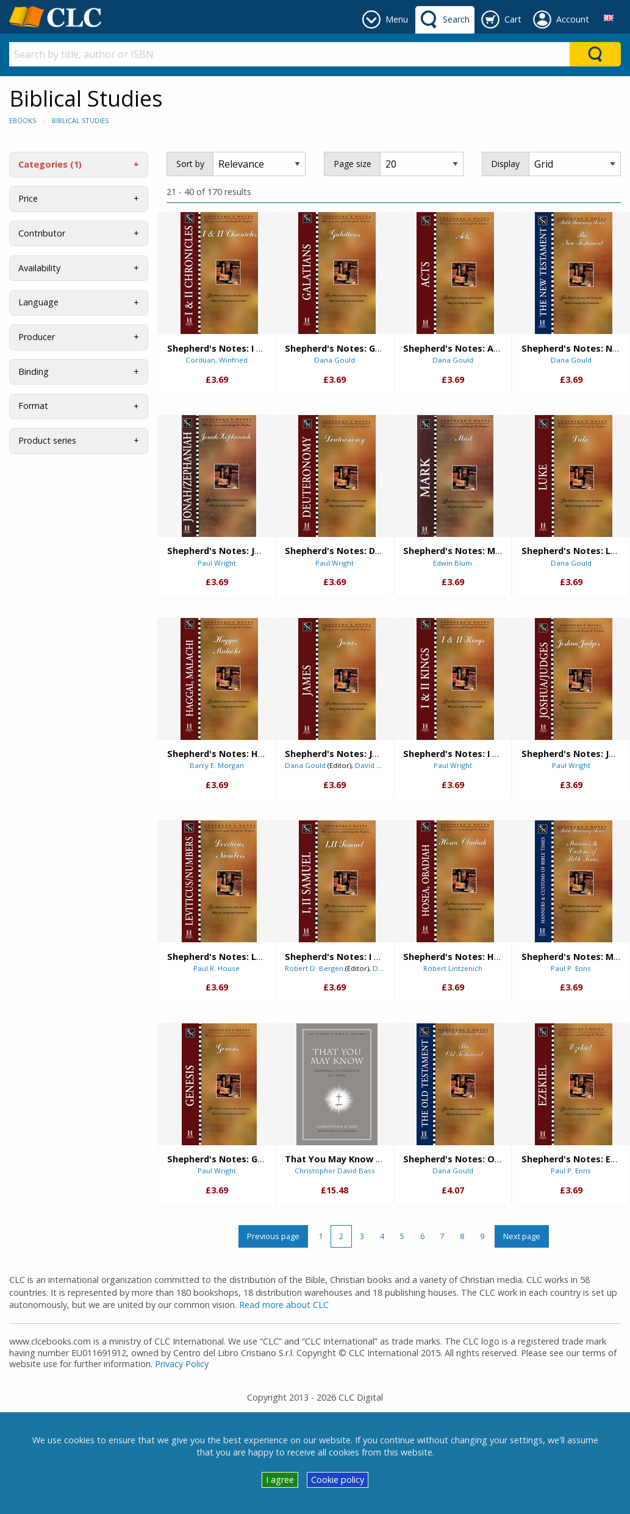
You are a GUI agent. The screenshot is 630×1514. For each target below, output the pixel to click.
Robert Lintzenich (452, 968)
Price (28, 198)
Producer (36, 337)
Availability (39, 268)
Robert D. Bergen (314, 968)
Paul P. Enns (571, 968)
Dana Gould (334, 359)
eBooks (22, 120)
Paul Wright (217, 562)
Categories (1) (50, 164)
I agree (280, 1479)
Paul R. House (216, 968)
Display (505, 163)
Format (33, 405)
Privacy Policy (182, 1364)
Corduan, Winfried (216, 359)
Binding (33, 371)
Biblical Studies (80, 120)
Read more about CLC (284, 1304)
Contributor (41, 233)
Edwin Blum (452, 562)
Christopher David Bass (335, 1170)
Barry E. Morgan (217, 765)
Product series (47, 440)
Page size (352, 163)
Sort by (190, 163)
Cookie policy (337, 1479)
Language (38, 302)
